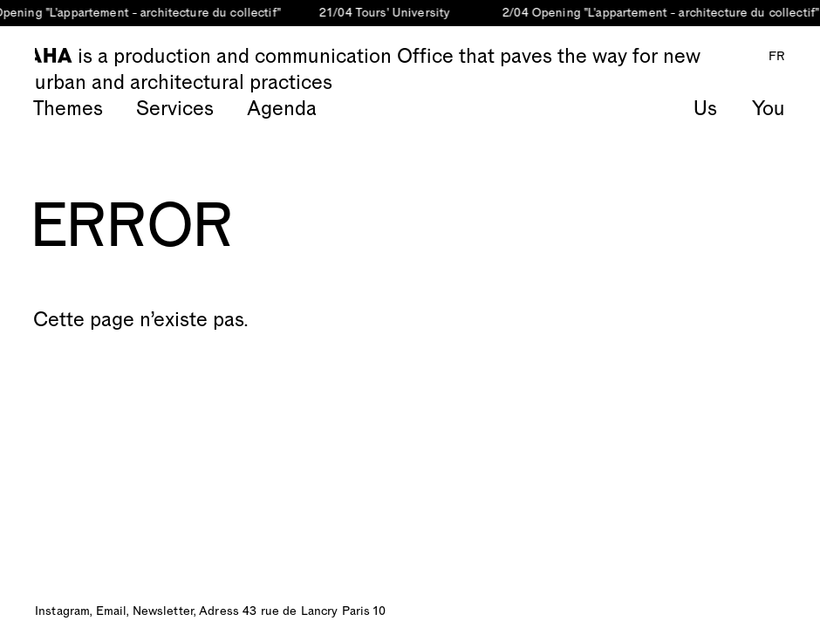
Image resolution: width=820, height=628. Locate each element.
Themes (68, 109)
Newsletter (163, 611)
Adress (219, 611)
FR (777, 57)
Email (111, 611)
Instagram (62, 611)
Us (705, 109)
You (768, 109)
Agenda (282, 109)
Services (175, 109)
